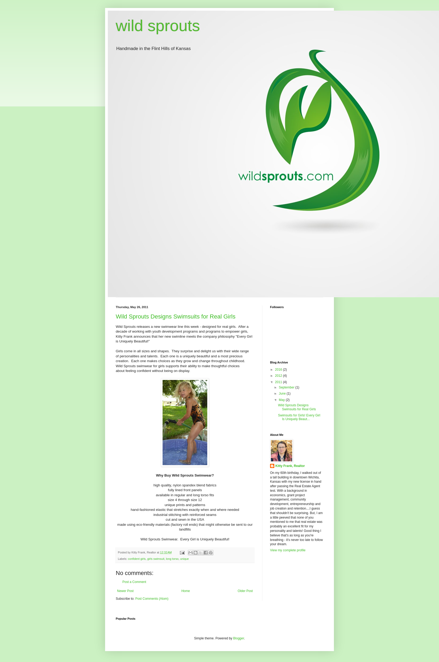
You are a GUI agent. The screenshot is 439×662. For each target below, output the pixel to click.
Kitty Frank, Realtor (290, 466)
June (283, 393)
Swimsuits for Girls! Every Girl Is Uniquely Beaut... (299, 417)
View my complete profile (287, 550)
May (282, 400)
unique (184, 558)
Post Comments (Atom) (151, 599)
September (287, 387)
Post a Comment (134, 582)
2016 (279, 369)
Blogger (238, 638)
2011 (279, 382)
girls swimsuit (155, 558)
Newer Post (125, 591)
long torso (172, 558)
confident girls (137, 558)
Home (185, 591)
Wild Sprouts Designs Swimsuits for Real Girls (175, 316)
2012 (279, 376)
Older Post (245, 591)
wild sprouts (158, 26)
